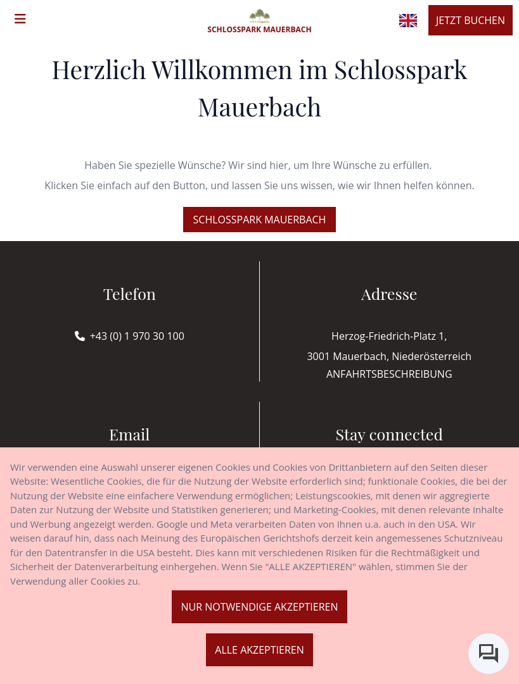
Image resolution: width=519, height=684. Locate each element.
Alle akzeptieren (259, 650)
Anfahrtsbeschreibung (389, 374)
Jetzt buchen (470, 20)
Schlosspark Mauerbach (259, 220)
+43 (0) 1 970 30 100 (137, 336)
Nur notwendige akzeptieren (259, 607)
